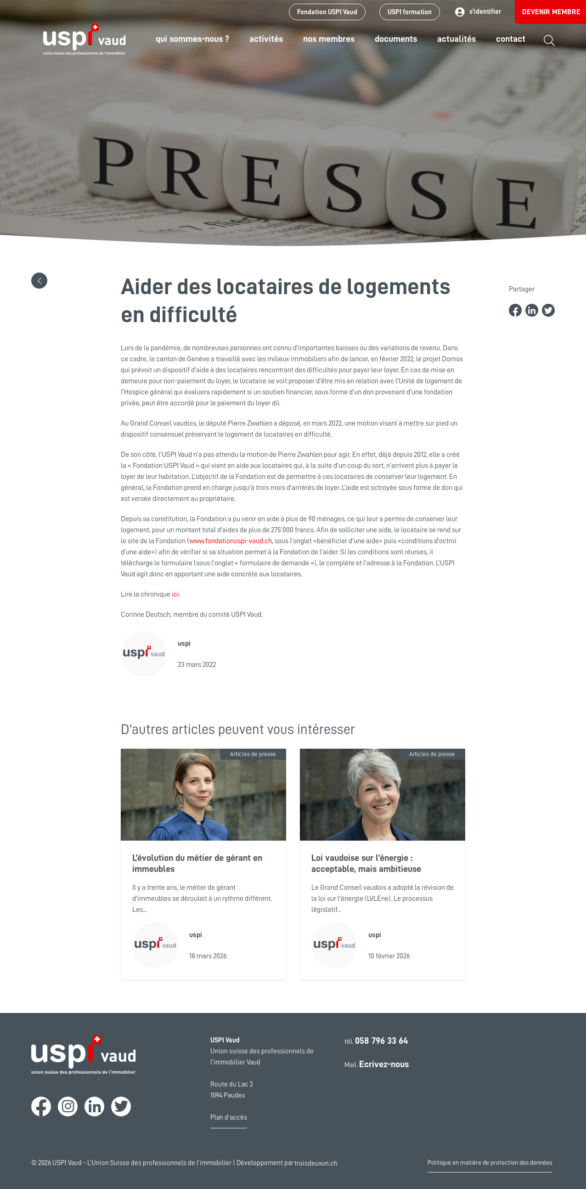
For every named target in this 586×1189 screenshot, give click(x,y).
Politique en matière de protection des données (490, 1162)
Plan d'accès (228, 1117)
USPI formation (410, 12)
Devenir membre (551, 12)
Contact (510, 38)
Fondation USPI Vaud (327, 12)
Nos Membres (329, 38)
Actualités (456, 38)
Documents (396, 38)
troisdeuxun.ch (325, 1163)
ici (175, 594)
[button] (39, 281)
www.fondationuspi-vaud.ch (230, 541)
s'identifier (477, 12)
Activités (266, 38)
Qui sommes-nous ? (192, 38)
